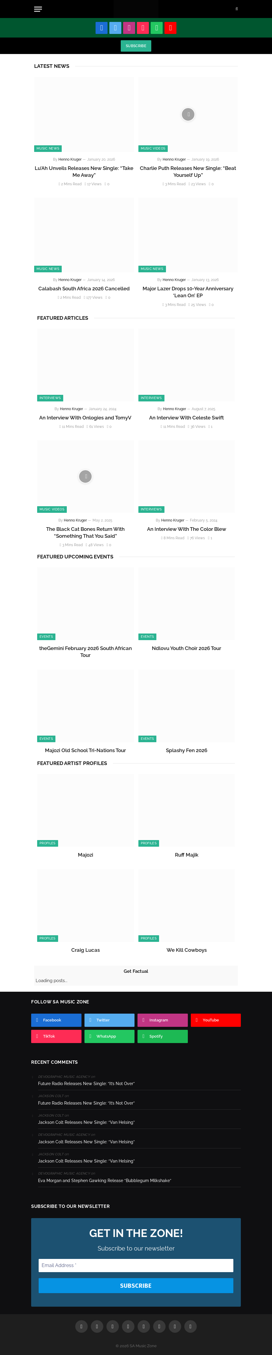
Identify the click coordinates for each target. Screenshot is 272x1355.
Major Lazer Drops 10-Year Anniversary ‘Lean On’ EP (188, 292)
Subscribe (136, 46)
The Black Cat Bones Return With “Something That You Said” (85, 532)
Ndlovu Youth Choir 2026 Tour (186, 648)
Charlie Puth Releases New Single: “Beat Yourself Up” (188, 171)
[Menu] (38, 9)
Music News (48, 148)
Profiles (48, 843)
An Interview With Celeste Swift (186, 418)
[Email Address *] (136, 1265)
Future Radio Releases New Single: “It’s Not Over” (86, 1083)
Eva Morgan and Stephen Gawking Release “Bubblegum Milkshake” (104, 1180)
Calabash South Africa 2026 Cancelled (84, 289)
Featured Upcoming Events (75, 557)
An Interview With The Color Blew (186, 529)
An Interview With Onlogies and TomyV (85, 418)
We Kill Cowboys (187, 950)
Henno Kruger (69, 159)
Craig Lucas (85, 950)
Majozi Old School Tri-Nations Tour (85, 750)
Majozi (85, 855)
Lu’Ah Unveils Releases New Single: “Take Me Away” (84, 171)
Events (46, 637)
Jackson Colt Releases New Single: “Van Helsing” (86, 1122)
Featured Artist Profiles (72, 763)
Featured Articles (62, 318)
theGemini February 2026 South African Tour (85, 651)
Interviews (50, 398)
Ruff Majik (186, 855)
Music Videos (153, 148)
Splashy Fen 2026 (186, 750)
